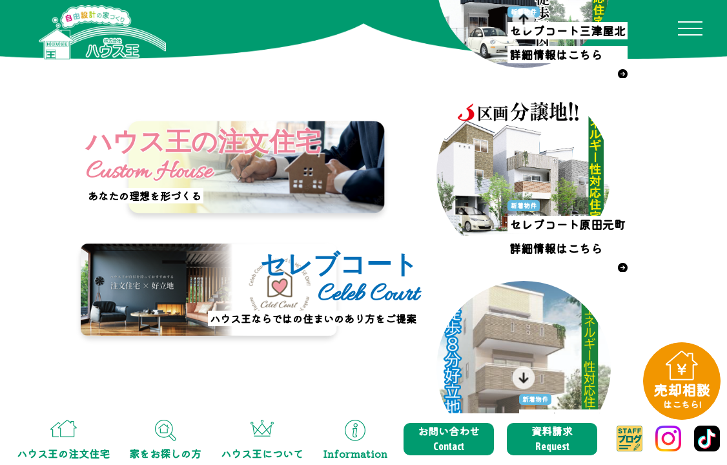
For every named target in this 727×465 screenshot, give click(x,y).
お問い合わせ (449, 438)
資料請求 (552, 438)
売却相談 (681, 395)
